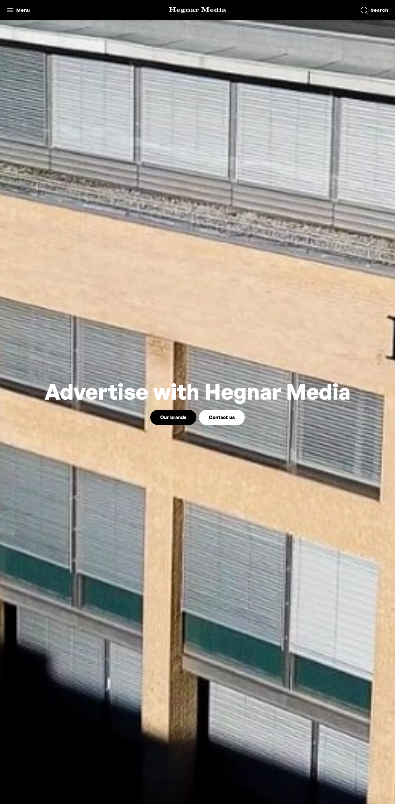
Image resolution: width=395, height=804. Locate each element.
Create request (328, 10)
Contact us (222, 417)
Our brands (173, 417)
